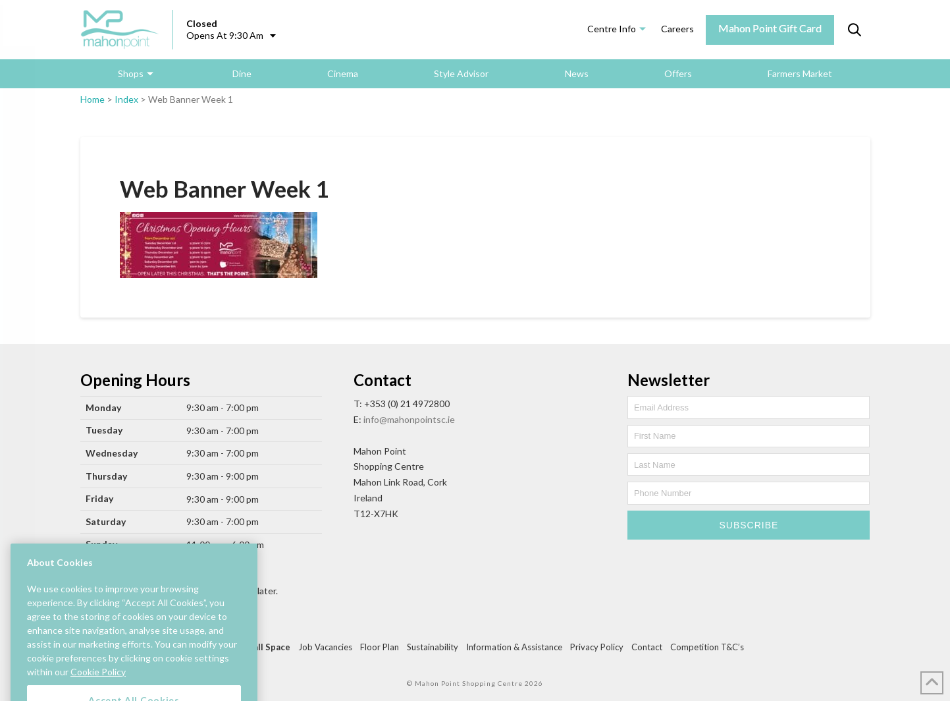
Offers (678, 73)
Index (126, 99)
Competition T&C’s (707, 647)
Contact (646, 647)
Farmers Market (800, 73)
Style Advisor (461, 73)
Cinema (342, 73)
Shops (131, 73)
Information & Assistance (514, 647)
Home (92, 99)
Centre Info (611, 28)
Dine (241, 73)
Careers (677, 28)
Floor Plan (379, 647)
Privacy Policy (596, 647)
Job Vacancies (325, 647)
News (577, 73)
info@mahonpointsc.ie (409, 419)
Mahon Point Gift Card (770, 28)
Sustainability (432, 647)
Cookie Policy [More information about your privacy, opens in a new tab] (98, 686)
